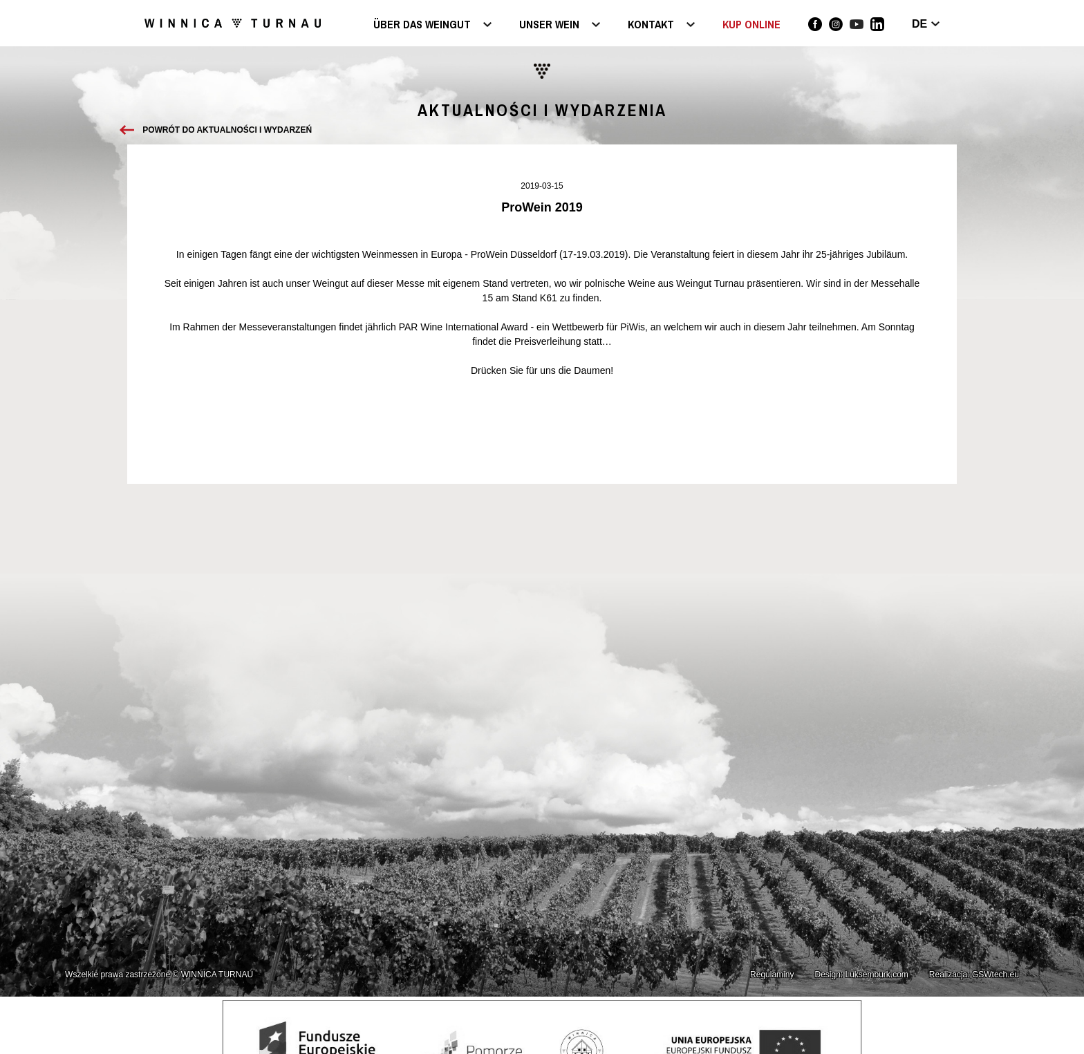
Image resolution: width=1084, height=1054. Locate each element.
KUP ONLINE (751, 24)
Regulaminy (772, 974)
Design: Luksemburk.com (861, 974)
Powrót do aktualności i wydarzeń (227, 130)
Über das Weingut (422, 25)
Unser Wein (549, 25)
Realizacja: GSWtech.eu (974, 974)
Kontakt (651, 25)
